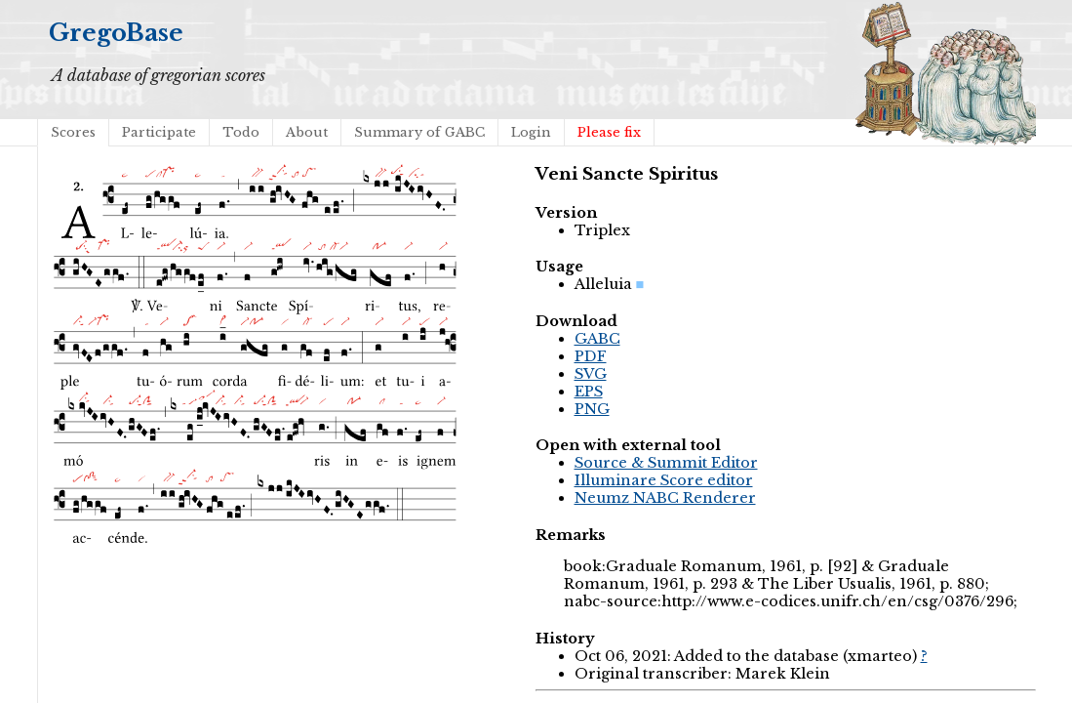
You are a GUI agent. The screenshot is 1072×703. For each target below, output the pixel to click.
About (307, 132)
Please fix (609, 132)
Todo (240, 132)
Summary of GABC (419, 132)
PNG (592, 409)
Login (531, 132)
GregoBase (116, 33)
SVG (591, 374)
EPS (589, 391)
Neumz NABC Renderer (665, 498)
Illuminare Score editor (664, 480)
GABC (597, 339)
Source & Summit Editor (666, 463)
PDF (591, 356)
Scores (73, 132)
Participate (159, 132)
